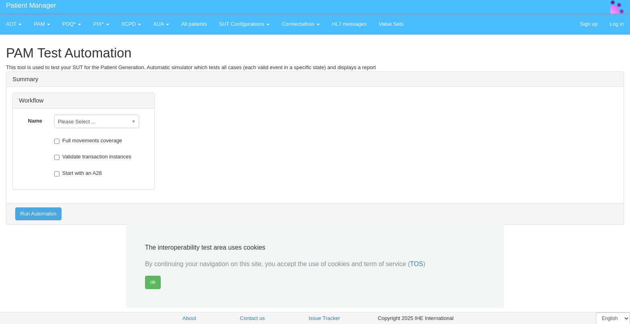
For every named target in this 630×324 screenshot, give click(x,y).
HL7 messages (349, 24)
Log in (617, 24)
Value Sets (391, 24)
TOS (416, 263)
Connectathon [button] (301, 24)
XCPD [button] (131, 24)
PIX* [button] (101, 24)
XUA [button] (161, 24)
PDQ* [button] (71, 24)
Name (35, 121)
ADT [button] (14, 24)
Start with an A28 (78, 173)
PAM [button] (42, 24)
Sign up (588, 24)
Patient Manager (31, 5)
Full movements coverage (88, 140)
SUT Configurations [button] (244, 24)
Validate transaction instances (92, 157)
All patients (194, 24)
